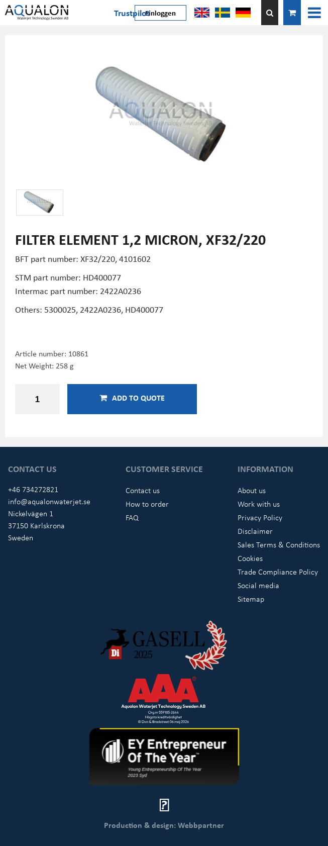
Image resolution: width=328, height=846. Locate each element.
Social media (258, 585)
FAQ (132, 517)
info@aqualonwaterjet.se (49, 501)
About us (252, 490)
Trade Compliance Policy (278, 571)
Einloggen (160, 13)
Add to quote (132, 397)
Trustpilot (132, 13)
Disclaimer (255, 530)
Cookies (250, 557)
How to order (147, 503)
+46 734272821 (33, 489)
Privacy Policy (260, 517)
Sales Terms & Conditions (279, 544)
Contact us (143, 490)
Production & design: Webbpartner (164, 824)
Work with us (259, 503)
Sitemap (251, 598)
